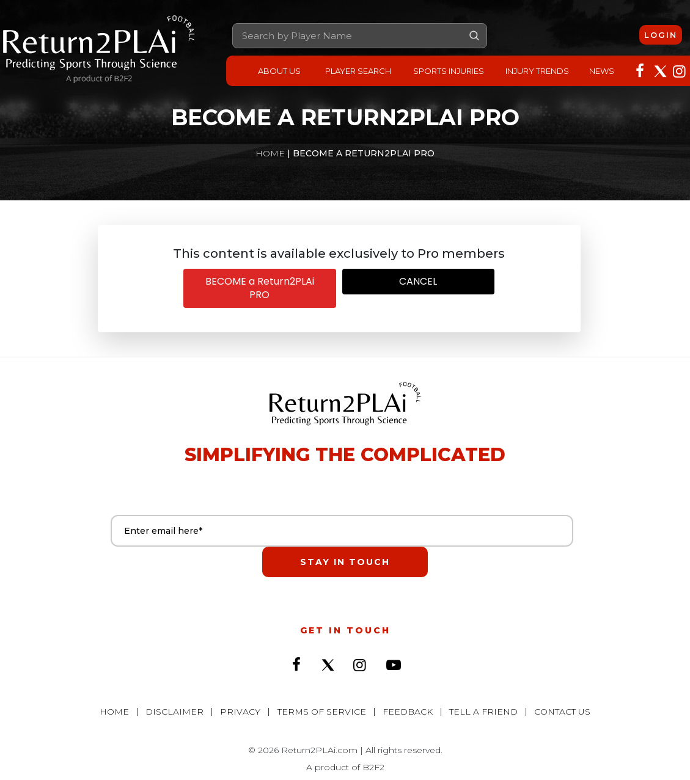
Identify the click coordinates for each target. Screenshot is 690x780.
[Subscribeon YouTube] (394, 642)
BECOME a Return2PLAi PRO (259, 288)
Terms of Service (321, 682)
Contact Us (558, 682)
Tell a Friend (481, 682)
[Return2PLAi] (99, 50)
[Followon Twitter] (659, 70)
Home (270, 153)
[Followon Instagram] (679, 70)
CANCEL (418, 281)
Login (660, 34)
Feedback (406, 682)
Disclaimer (178, 682)
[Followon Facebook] (640, 70)
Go (474, 35)
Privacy (242, 682)
